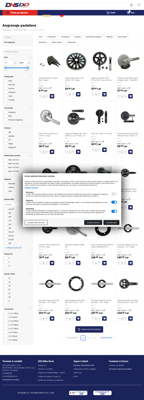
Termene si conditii (45, 369)
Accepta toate (111, 223)
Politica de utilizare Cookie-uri (49, 376)
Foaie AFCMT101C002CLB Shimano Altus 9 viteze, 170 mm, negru (127, 135)
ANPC (76, 376)
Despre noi (42, 365)
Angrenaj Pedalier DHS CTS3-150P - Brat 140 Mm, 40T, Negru (101, 79)
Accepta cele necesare (36, 223)
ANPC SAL (78, 373)
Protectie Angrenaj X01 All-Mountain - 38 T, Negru (101, 301)
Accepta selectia (93, 223)
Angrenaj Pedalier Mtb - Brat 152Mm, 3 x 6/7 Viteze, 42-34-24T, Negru (76, 135)
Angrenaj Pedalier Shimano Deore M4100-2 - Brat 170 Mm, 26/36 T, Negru (127, 301)
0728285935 (7, 373)
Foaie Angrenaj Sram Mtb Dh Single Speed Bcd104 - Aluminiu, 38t (102, 246)
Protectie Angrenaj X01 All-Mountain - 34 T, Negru (49, 301)
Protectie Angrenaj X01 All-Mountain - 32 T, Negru (127, 246)
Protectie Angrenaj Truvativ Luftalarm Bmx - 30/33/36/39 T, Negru (128, 79)
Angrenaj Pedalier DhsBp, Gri (75, 246)
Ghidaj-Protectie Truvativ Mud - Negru (48, 79)
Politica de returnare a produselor (50, 380)
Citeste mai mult (31, 188)
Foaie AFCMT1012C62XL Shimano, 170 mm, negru (127, 190)
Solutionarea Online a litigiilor (85, 369)
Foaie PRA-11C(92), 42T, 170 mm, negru (48, 135)
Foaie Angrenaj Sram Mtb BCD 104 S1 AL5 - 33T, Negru (74, 301)
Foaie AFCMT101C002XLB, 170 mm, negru (49, 246)
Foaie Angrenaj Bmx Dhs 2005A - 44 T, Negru (74, 79)
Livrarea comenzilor (116, 365)
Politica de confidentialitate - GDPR (51, 373)
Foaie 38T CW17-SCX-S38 (101, 134)
